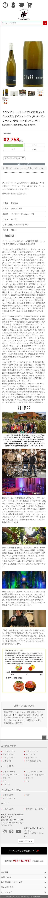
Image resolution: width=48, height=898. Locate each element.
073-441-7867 (6, 825)
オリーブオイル (9, 798)
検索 (45, 23)
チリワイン (30, 754)
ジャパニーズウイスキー (36, 775)
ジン (27, 781)
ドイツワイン (31, 758)
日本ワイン (7, 761)
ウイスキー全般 (9, 772)
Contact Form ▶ (26, 841)
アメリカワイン (9, 754)
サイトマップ (6, 892)
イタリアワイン (32, 751)
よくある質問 (8, 809)
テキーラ (29, 778)
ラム (4, 781)
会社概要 (4, 872)
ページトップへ (44, 738)
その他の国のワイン (34, 761)
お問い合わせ (6, 877)
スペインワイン (9, 758)
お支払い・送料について (36, 809)
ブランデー (7, 778)
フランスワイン (9, 751)
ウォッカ (6, 784)
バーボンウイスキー (11, 775)
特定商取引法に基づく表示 (12, 882)
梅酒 (27, 795)
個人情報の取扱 (7, 887)
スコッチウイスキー (34, 772)
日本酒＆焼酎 (8, 795)
